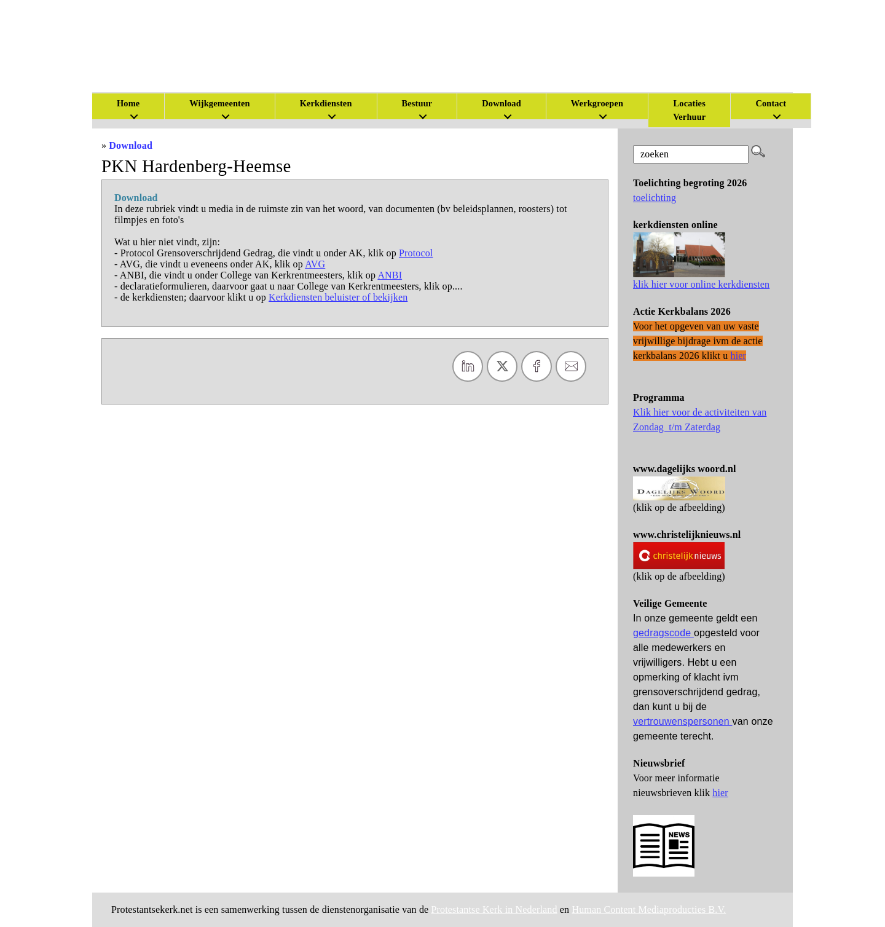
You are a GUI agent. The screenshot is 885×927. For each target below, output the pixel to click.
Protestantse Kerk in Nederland (494, 909)
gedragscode (663, 633)
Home (128, 103)
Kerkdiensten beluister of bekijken (338, 297)
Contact (770, 103)
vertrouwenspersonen (683, 721)
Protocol (416, 253)
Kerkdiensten (326, 103)
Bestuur (417, 103)
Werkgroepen (597, 103)
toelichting (654, 197)
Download (130, 145)
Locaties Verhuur (689, 110)
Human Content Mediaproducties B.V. (649, 909)
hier (720, 792)
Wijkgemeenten (219, 103)
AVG (315, 264)
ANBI (389, 275)
